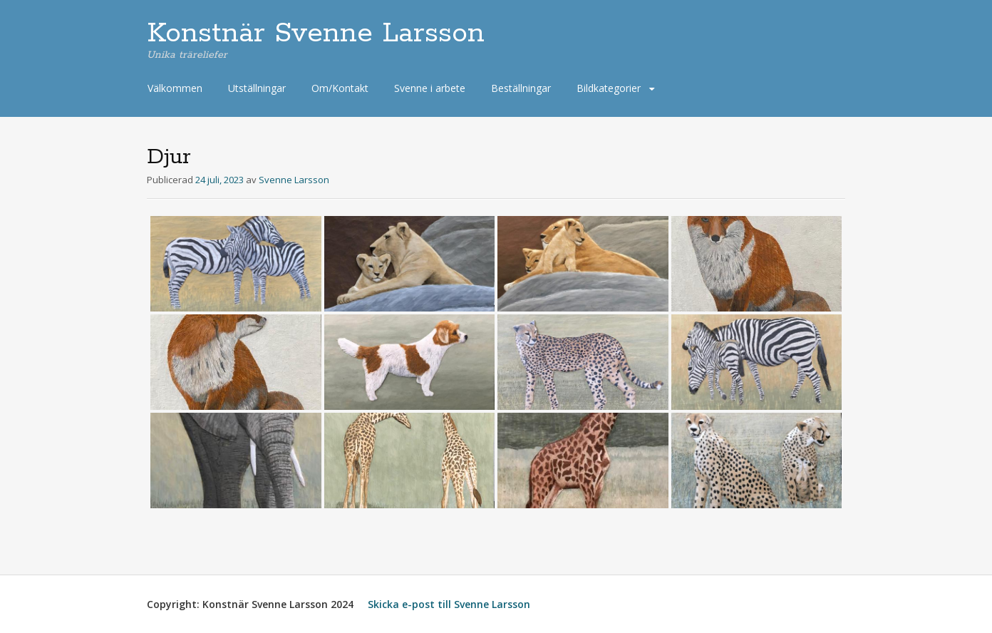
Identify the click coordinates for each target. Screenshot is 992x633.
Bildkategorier (609, 88)
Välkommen (175, 88)
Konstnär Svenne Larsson (316, 33)
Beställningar (521, 88)
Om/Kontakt (339, 88)
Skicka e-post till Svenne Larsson (449, 604)
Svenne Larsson (294, 179)
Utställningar (257, 88)
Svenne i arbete (429, 88)
